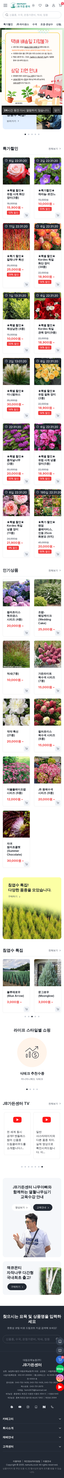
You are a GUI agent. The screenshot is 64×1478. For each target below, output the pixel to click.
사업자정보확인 (54, 1371)
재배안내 (8, 1437)
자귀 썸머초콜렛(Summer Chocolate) (14, 849)
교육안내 (43, 1207)
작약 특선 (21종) (12, 733)
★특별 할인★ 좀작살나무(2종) (15, 460)
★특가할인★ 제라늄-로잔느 (47, 192)
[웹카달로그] (36, 1407)
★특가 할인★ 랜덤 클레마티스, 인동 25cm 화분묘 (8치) (46, 529)
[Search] (32, 14)
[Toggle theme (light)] (33, 5)
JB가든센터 (32, 1365)
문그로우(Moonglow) (46, 993)
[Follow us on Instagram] (28, 1407)
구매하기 (17, 1286)
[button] (25, 134)
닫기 (57, 110)
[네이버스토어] (44, 1407)
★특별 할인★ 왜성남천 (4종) (16, 327)
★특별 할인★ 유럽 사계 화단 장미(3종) (15, 194)
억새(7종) (13, 673)
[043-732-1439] (52, 1407)
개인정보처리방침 (32, 1461)
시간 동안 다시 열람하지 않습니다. (26, 110)
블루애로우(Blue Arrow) (15, 993)
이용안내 (47, 1461)
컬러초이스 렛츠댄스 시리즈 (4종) (14, 615)
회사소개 (8, 1428)
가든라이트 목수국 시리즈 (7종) (46, 677)
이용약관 (17, 1461)
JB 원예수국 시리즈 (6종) (46, 791)
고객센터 (8, 1446)
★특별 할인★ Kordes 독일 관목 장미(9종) (47, 329)
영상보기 (21, 1207)
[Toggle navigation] (5, 5)
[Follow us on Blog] (11, 1407)
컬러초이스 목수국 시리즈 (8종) (46, 735)
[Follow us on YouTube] (20, 1407)
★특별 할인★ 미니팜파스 (15, 392)
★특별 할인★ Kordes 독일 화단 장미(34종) (46, 261)
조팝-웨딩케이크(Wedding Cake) (45, 617)
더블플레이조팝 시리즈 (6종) (16, 791)
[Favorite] (25, 427)
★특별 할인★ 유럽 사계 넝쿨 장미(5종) (47, 460)
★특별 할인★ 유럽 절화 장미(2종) (47, 394)
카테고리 (8, 1418)
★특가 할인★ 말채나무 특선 (15, 257)
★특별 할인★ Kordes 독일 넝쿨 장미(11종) (15, 527)
